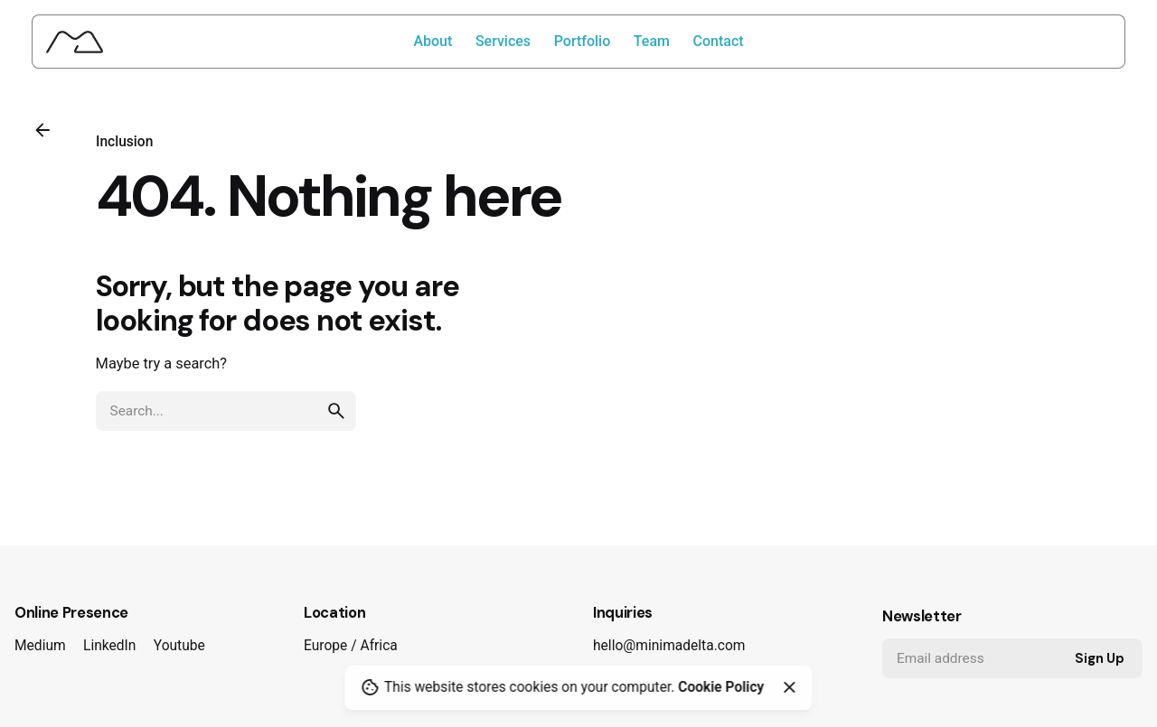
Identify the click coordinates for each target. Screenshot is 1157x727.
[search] (336, 411)
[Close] (789, 687)
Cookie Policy (721, 687)
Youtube (179, 646)
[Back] (42, 130)
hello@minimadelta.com (669, 646)
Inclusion (124, 142)
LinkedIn (109, 646)
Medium (40, 646)
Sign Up (1099, 658)
